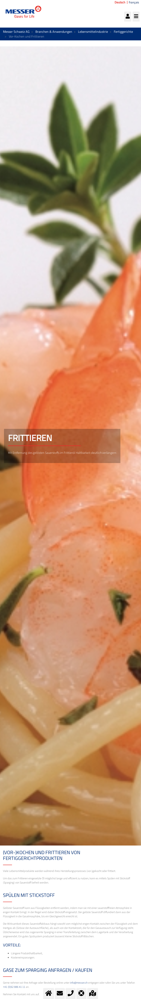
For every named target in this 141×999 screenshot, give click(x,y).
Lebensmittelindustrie (93, 31)
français (134, 2)
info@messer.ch (79, 983)
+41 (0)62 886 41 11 (14, 987)
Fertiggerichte (123, 31)
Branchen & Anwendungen (53, 31)
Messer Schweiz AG (16, 31)
